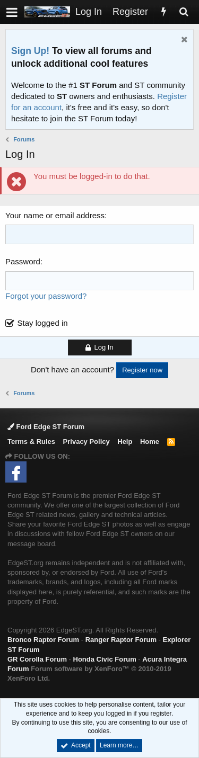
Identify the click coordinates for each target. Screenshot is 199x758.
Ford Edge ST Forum (45, 427)
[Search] (184, 12)
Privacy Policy (86, 441)
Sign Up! (30, 51)
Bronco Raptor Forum (43, 640)
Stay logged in (43, 322)
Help (124, 441)
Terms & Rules (31, 441)
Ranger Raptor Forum (121, 640)
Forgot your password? (45, 295)
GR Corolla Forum (37, 659)
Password (22, 261)
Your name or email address (55, 215)
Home (149, 441)
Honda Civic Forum (104, 659)
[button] (12, 12)
